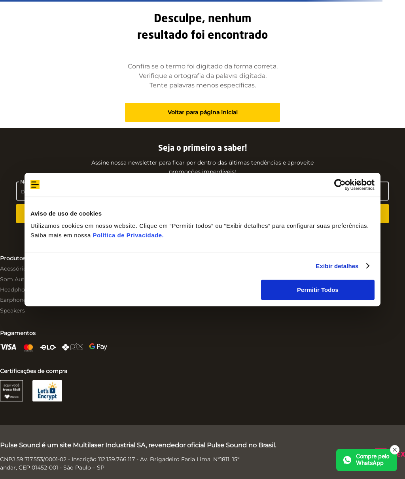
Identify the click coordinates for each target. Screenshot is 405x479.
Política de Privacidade (127, 235)
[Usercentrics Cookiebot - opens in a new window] (340, 185)
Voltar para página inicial (203, 112)
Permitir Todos (318, 289)
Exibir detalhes (337, 266)
